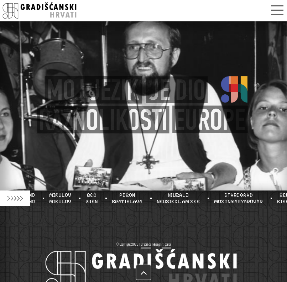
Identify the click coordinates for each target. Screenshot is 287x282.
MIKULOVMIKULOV (62, 198)
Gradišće (146, 244)
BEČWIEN (94, 198)
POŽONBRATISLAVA (129, 198)
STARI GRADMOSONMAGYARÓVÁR (240, 198)
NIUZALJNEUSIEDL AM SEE (180, 198)
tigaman (166, 244)
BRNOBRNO (31, 198)
